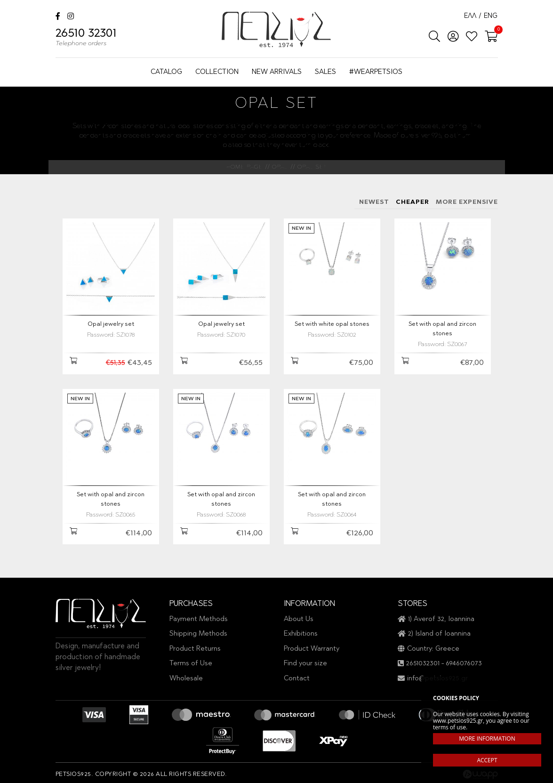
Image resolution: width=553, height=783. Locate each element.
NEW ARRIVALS (277, 72)
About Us (298, 615)
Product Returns (195, 645)
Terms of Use (190, 660)
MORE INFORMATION (487, 739)
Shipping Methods (198, 630)
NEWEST (374, 202)
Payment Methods (198, 615)
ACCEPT (487, 760)
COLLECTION (217, 72)
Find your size (305, 660)
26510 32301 (86, 38)
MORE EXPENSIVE (467, 202)
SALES (325, 72)
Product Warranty (311, 645)
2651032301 (423, 660)
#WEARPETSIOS (375, 72)
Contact (297, 674)
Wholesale (186, 674)
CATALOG (166, 72)
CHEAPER (412, 202)
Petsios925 (276, 29)
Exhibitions (301, 630)
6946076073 (464, 660)
